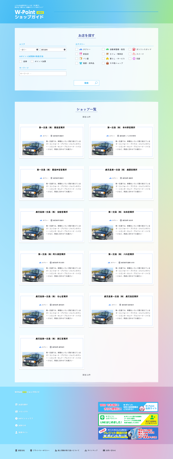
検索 (86, 83)
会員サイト (152, 11)
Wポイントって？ (117, 11)
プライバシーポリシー (44, 437)
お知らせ (136, 11)
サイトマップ (100, 437)
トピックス (97, 11)
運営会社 (22, 437)
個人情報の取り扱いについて (74, 437)
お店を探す (80, 11)
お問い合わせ (120, 437)
